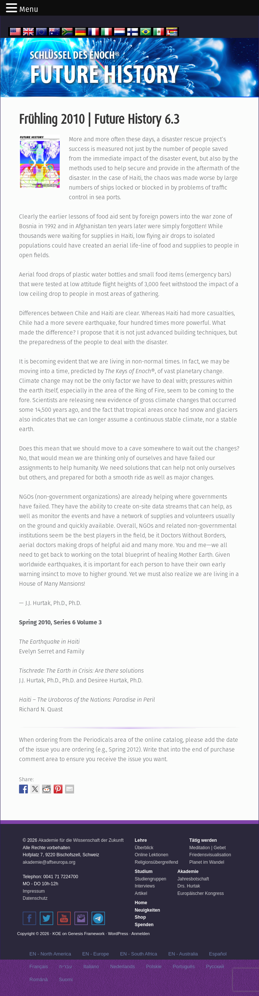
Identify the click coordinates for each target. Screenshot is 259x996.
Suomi (66, 979)
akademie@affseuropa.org (49, 862)
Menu (28, 9)
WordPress (118, 933)
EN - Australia (183, 954)
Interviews (145, 886)
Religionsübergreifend (156, 862)
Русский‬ (215, 966)
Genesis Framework (86, 933)
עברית (65, 966)
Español (218, 954)
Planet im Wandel (206, 862)
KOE (56, 933)
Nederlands (122, 966)
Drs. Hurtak (189, 886)
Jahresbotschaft (193, 879)
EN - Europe (95, 954)
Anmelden (140, 933)
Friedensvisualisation (210, 854)
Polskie (154, 966)
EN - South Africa (138, 954)
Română (38, 979)
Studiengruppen (150, 879)
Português (184, 966)
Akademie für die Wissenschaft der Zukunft (81, 840)
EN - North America (50, 954)
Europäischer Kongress (201, 893)
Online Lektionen (151, 854)
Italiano (91, 966)
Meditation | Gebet (207, 847)
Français (38, 966)
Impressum (34, 891)
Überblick (144, 847)
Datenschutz (35, 898)
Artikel (141, 893)
